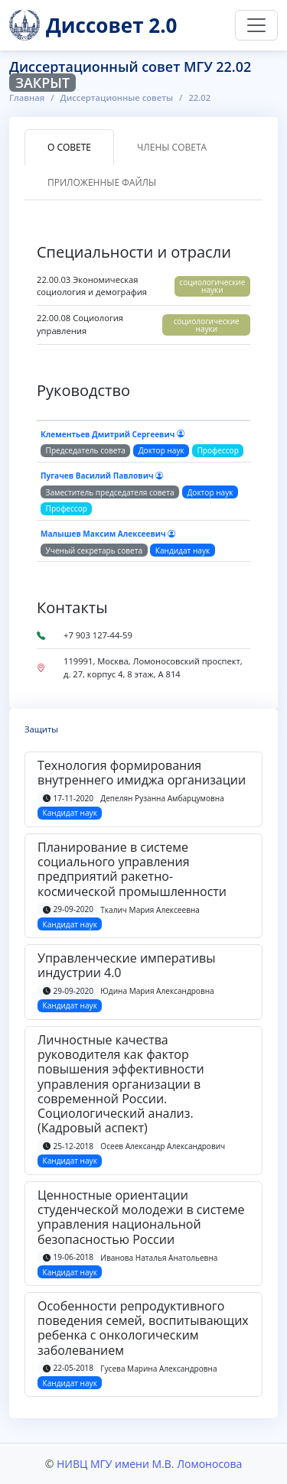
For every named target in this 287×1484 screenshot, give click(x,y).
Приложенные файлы (101, 182)
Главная (26, 97)
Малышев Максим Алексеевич (108, 533)
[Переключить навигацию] (256, 25)
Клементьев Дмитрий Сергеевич (112, 434)
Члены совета (172, 147)
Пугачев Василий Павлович (102, 475)
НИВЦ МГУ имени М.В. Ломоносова (149, 1463)
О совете (69, 147)
